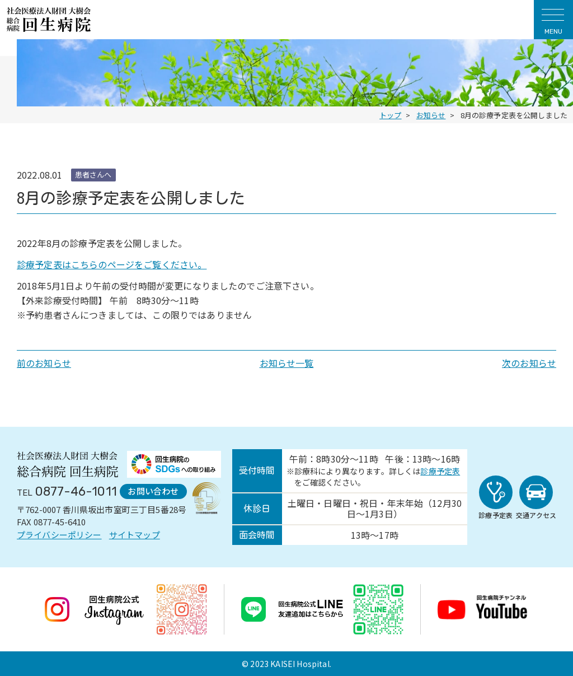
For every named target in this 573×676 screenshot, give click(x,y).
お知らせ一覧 (287, 363)
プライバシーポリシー (59, 534)
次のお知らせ (529, 363)
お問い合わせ (153, 491)
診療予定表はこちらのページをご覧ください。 (111, 264)
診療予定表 (440, 471)
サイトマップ (134, 534)
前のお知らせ (44, 363)
